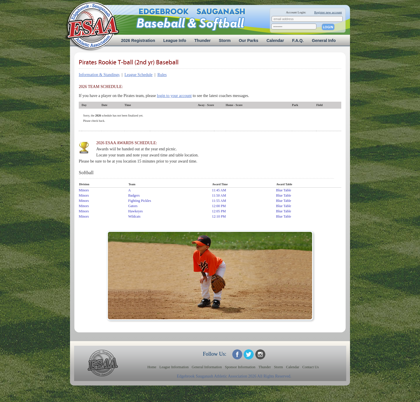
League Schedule (139, 75)
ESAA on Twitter (249, 354)
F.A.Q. (298, 40)
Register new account (328, 12)
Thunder (202, 40)
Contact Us (310, 367)
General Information (207, 367)
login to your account (174, 96)
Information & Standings (99, 75)
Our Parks (248, 40)
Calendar (275, 40)
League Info (174, 40)
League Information (173, 367)
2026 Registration (138, 40)
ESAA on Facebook (237, 354)
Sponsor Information (240, 367)
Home (151, 367)
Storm (224, 40)
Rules (162, 75)
